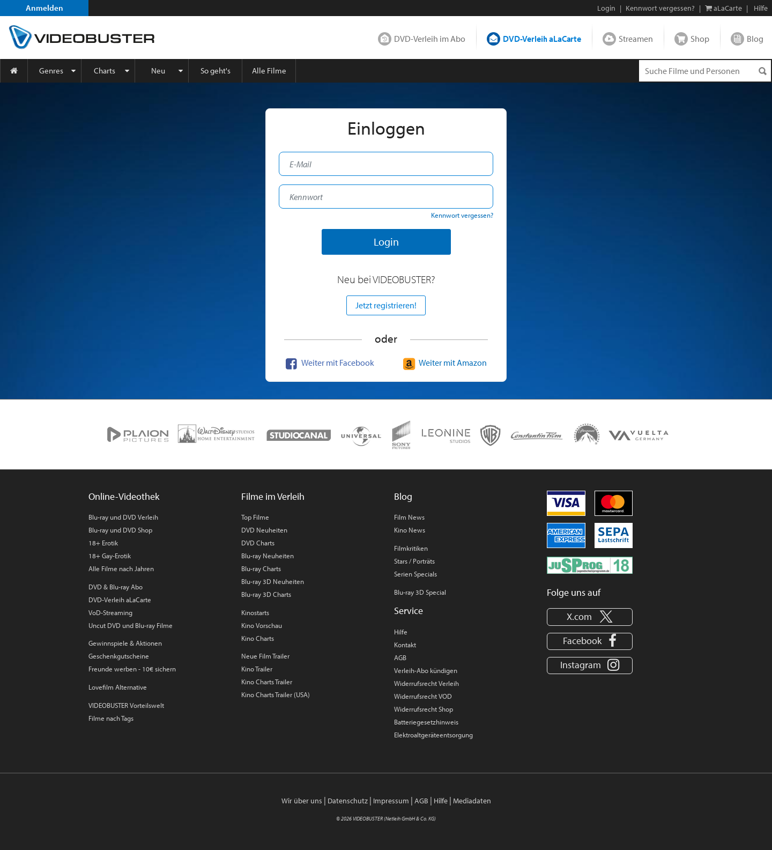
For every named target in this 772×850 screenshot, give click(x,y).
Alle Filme (269, 70)
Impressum (391, 800)
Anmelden (44, 8)
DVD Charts (257, 542)
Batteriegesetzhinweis (426, 722)
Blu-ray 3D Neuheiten (272, 581)
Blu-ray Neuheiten (267, 555)
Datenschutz (348, 800)
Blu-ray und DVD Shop (120, 530)
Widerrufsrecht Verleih (426, 683)
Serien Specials (415, 574)
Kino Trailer (256, 668)
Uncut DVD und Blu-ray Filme (130, 625)
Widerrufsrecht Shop (423, 709)
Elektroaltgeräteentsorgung (433, 734)
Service (408, 610)
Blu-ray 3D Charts (266, 594)
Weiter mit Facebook (328, 362)
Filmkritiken (411, 548)
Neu (158, 70)
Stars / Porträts (414, 561)
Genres (51, 70)
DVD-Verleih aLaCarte (542, 38)
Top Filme (255, 517)
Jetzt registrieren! (386, 305)
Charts (104, 70)
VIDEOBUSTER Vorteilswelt (126, 705)
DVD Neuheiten (264, 530)
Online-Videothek (123, 496)
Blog (755, 38)
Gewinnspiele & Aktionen (125, 643)
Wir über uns (301, 800)
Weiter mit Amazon (443, 362)
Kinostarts (255, 612)
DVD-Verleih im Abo (429, 38)
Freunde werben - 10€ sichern (132, 668)
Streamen (636, 38)
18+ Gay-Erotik (109, 555)
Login (606, 8)
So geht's (216, 70)
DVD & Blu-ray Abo (115, 586)
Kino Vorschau (261, 625)
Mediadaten (472, 800)
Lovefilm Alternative (117, 687)
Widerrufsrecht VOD (423, 696)
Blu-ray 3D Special (420, 592)
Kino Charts (257, 638)
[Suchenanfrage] (705, 71)
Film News (409, 517)
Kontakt (405, 644)
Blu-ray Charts (261, 568)
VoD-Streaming (110, 612)
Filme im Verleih (273, 496)
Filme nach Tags (110, 718)
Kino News (409, 530)
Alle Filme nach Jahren (121, 568)
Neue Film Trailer (265, 656)
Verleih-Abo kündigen (425, 670)
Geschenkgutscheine (118, 656)
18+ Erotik (103, 542)
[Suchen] (762, 71)
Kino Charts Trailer (266, 681)
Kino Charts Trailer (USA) (275, 694)
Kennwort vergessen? (660, 8)
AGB (400, 657)
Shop (700, 38)
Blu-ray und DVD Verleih (123, 517)
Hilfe (400, 631)
